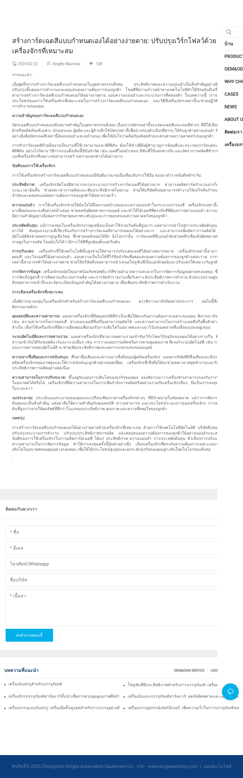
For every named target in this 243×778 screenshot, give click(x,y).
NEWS (231, 670)
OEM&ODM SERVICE (189, 670)
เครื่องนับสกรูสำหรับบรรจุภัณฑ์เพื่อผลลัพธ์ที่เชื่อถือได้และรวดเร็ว (35, 684)
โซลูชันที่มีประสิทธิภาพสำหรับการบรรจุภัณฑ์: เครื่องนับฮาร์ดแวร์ (183, 685)
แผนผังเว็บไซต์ (216, 766)
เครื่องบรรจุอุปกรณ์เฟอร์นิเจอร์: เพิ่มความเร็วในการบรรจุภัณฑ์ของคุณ (183, 707)
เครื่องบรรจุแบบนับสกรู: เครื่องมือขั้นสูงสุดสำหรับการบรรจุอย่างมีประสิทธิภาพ (64, 707)
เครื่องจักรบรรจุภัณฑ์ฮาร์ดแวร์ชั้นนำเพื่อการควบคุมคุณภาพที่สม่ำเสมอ (64, 696)
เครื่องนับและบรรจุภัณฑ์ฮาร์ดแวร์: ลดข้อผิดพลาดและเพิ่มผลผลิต (183, 696)
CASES (215, 670)
